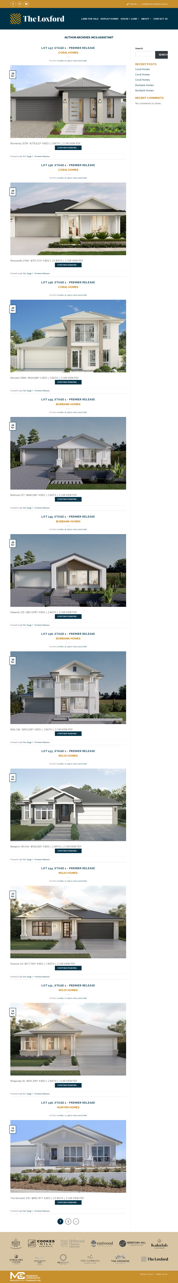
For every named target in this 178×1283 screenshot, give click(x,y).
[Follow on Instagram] (19, 4)
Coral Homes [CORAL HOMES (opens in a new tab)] (68, 52)
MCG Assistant (102, 37)
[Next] (76, 1221)
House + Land (130, 18)
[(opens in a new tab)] (68, 101)
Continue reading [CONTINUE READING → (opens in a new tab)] (68, 147)
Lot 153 (47, 751)
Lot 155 (47, 516)
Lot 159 (47, 399)
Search (139, 48)
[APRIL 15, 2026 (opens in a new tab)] (65, 764)
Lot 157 (47, 48)
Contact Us (160, 18)
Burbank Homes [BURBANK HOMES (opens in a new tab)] (68, 404)
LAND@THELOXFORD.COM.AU (155, 4)
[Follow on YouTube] (26, 4)
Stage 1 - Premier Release (74, 48)
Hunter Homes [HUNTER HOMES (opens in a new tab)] (68, 1107)
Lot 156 (47, 165)
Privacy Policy (147, 1274)
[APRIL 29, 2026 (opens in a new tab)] (65, 61)
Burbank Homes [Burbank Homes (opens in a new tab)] (144, 85)
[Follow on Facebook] (13, 4)
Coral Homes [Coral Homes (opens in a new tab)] (142, 69)
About (146, 18)
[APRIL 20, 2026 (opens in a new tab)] (65, 412)
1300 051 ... (134, 4)
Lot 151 (47, 985)
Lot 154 (47, 868)
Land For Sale (90, 18)
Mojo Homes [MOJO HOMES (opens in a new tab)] (68, 755)
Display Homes (110, 18)
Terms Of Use (162, 1274)
